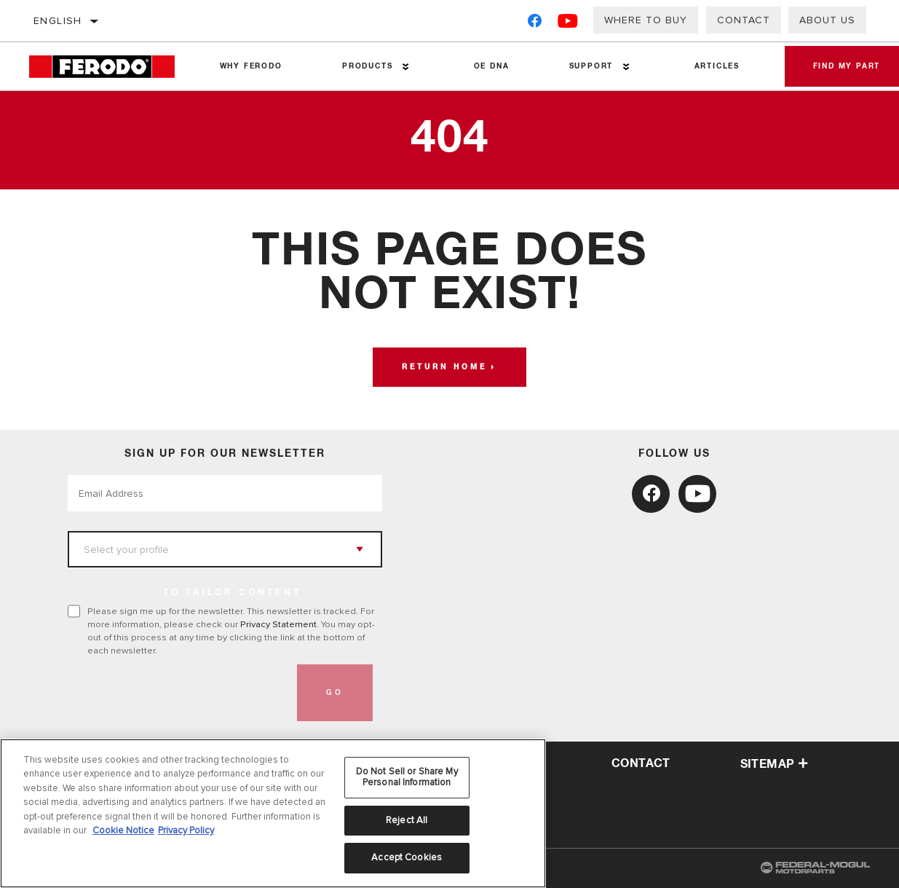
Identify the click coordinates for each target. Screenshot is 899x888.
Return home (444, 367)
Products (366, 66)
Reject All (406, 820)
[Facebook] (534, 23)
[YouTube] (568, 23)
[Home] (109, 66)
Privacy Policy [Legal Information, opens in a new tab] (186, 830)
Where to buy (645, 20)
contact (640, 763)
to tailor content (232, 593)
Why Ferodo (250, 66)
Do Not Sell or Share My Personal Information (407, 777)
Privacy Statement (278, 624)
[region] (273, 813)
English (57, 21)
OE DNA (491, 66)
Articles (715, 66)
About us (827, 20)
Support (590, 66)
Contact (743, 20)
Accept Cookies (406, 857)
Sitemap (774, 764)
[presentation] (178, 692)
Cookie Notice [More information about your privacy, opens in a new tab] (123, 830)
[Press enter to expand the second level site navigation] (406, 66)
